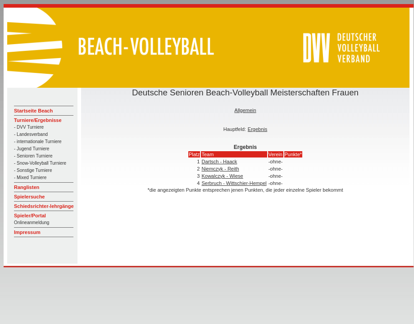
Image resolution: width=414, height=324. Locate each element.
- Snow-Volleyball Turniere (40, 163)
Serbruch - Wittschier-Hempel (233, 183)
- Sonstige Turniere (33, 170)
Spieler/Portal (30, 215)
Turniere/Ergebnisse (38, 120)
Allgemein (245, 110)
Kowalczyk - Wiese (222, 176)
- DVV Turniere (29, 127)
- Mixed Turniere (30, 177)
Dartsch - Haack (219, 161)
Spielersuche (29, 196)
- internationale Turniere (38, 141)
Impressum (27, 232)
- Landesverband (31, 134)
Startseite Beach (33, 110)
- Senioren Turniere (33, 155)
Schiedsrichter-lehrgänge (44, 206)
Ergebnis (257, 129)
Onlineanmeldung (31, 222)
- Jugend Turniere (31, 148)
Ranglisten (26, 187)
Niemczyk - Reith (220, 168)
